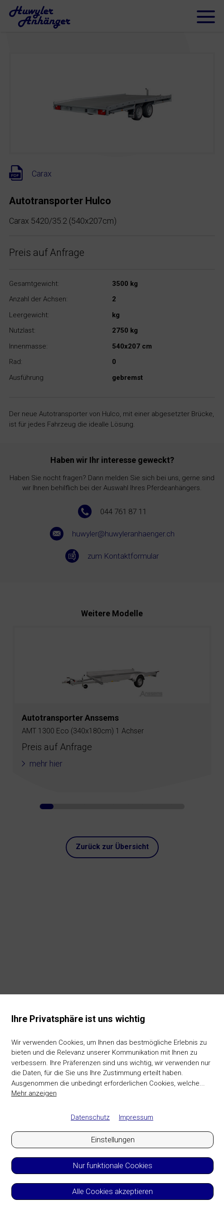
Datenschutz (90, 1117)
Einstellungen (113, 1139)
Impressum (136, 1117)
